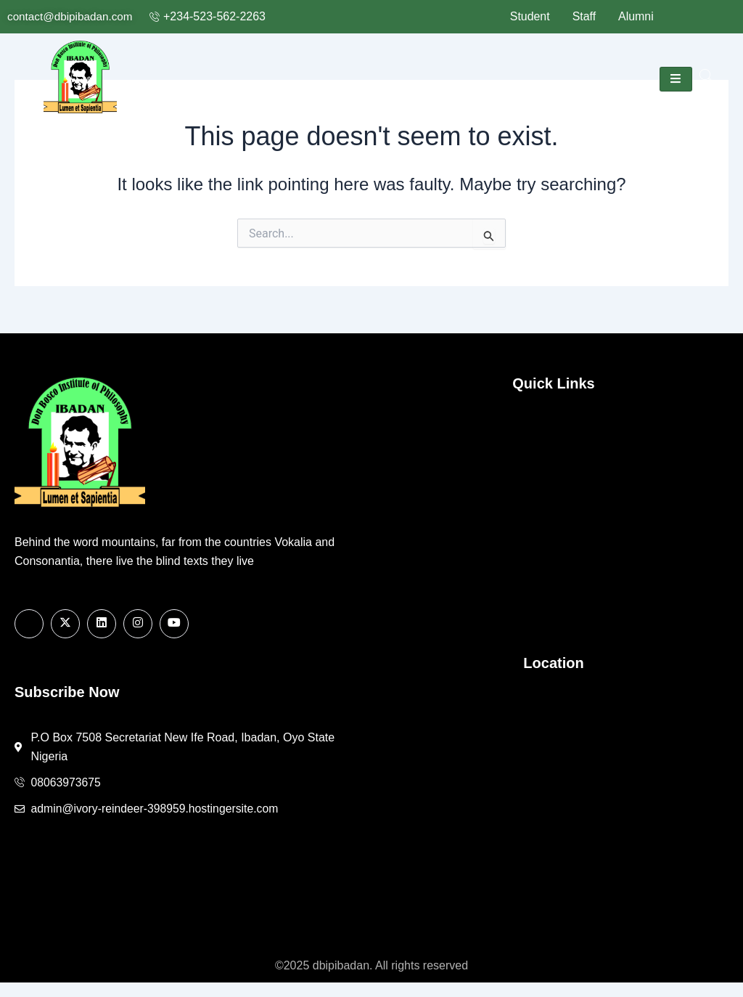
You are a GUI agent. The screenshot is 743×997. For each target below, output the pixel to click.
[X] (65, 623)
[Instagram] (137, 623)
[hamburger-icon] (676, 78)
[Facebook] (29, 623)
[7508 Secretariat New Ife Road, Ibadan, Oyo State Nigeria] (553, 804)
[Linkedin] (101, 623)
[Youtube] (174, 623)
